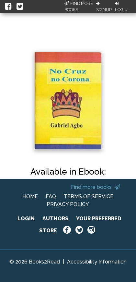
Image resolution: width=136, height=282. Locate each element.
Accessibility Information (97, 262)
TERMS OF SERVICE (88, 196)
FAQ (51, 196)
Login (121, 6)
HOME (30, 196)
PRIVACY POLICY (68, 204)
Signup (104, 6)
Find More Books (78, 6)
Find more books (95, 187)
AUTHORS (55, 218)
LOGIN (26, 218)
